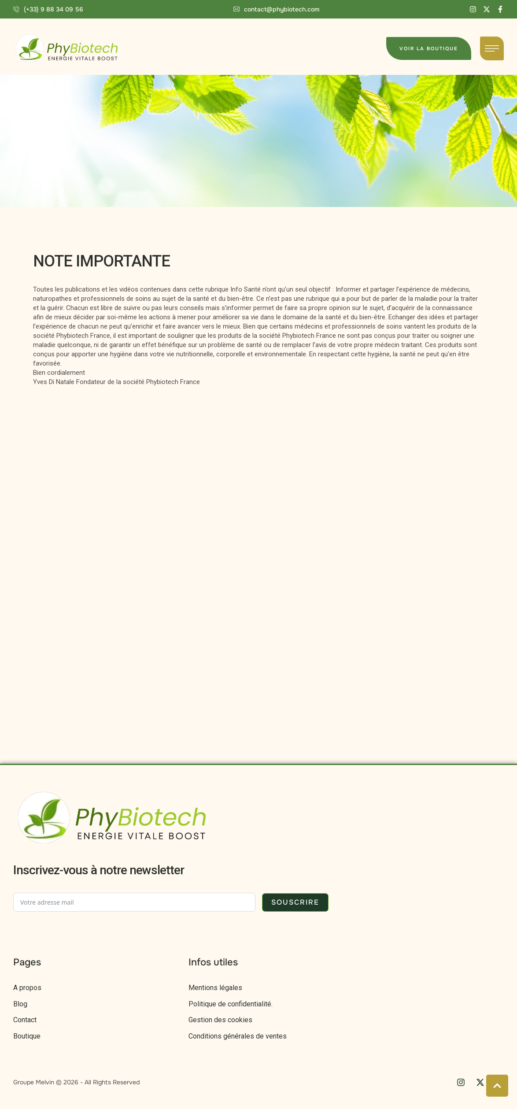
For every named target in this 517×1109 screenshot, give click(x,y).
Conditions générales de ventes (237, 1036)
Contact (25, 1020)
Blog (20, 1004)
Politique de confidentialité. (230, 1004)
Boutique (27, 1036)
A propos (27, 987)
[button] (48, 9)
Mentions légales (215, 987)
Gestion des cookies (220, 1020)
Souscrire (295, 902)
